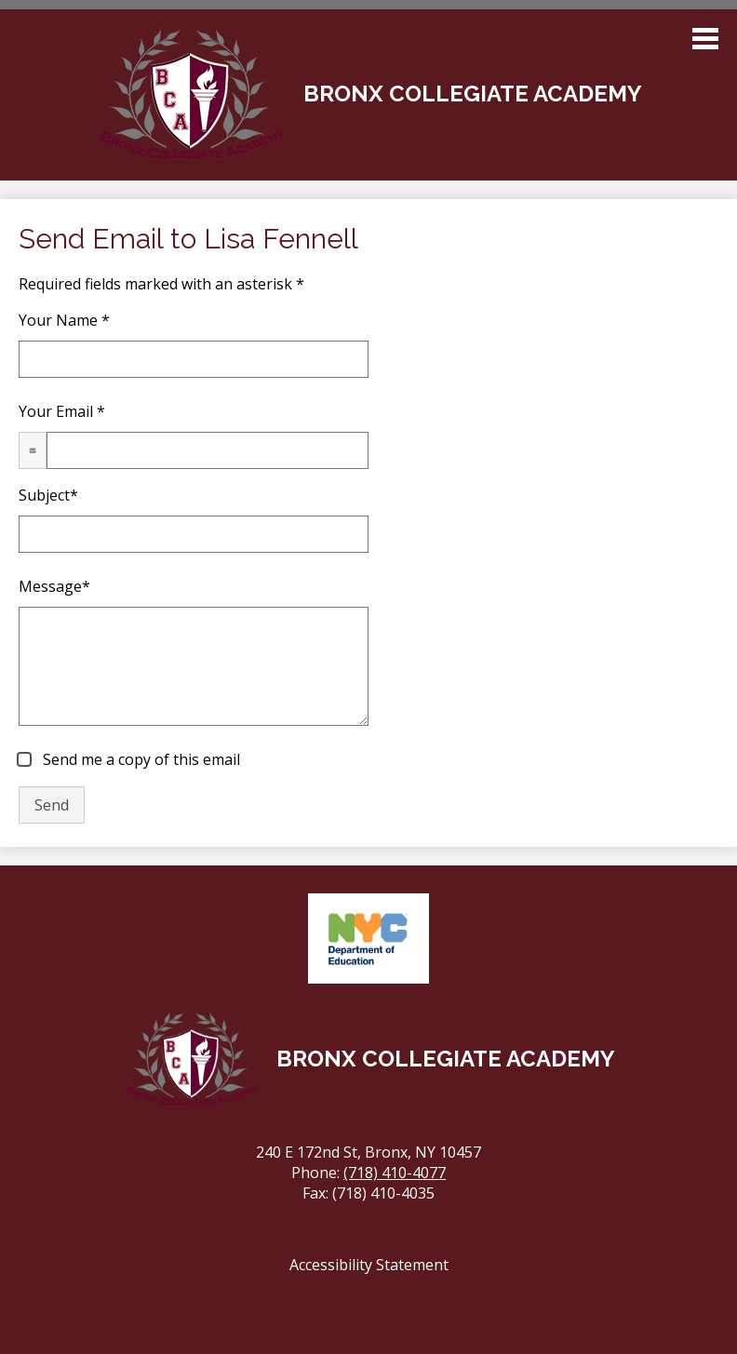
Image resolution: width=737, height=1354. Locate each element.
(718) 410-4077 (394, 1172)
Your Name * (64, 320)
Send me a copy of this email (139, 759)
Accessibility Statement (369, 1264)
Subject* (48, 495)
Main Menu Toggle (705, 38)
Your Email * (62, 411)
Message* (54, 586)
